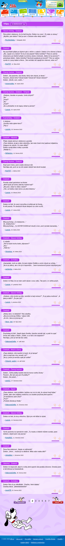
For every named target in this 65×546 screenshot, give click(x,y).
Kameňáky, (8, 118)
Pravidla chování (50, 539)
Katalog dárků (25, 542)
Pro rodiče (28, 539)
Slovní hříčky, (8, 31)
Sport (13, 389)
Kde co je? (19, 539)
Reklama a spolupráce (38, 542)
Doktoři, (19, 92)
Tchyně (26, 92)
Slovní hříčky (16, 238)
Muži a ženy (16, 350)
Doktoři (19, 31)
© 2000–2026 (8, 539)
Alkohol (14, 138)
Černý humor (16, 369)
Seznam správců (38, 539)
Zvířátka (14, 260)
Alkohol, (6, 463)
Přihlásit (60, 5)
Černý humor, (9, 72)
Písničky (60, 539)
